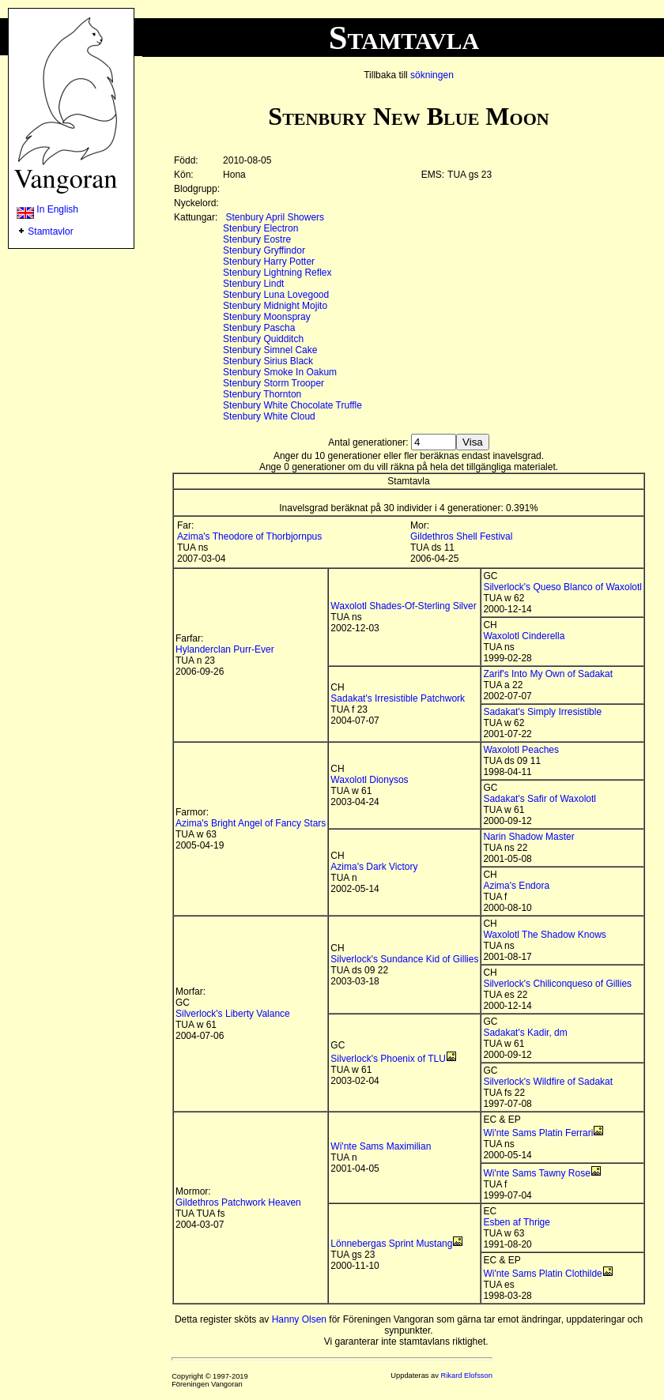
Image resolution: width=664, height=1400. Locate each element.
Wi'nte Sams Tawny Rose (536, 1173)
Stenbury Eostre (257, 239)
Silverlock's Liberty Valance (232, 1013)
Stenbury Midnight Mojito (275, 305)
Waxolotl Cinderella (523, 636)
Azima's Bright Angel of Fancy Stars (250, 823)
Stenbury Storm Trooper (273, 383)
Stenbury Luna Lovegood (276, 294)
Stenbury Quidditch (263, 338)
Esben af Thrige (516, 1222)
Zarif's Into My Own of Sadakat (548, 673)
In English (47, 209)
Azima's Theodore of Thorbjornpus (249, 536)
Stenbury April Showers (274, 217)
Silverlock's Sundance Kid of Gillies (404, 959)
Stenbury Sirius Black (268, 361)
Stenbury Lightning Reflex (277, 272)
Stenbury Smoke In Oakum (280, 372)
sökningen (432, 75)
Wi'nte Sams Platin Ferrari (538, 1132)
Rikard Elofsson (466, 1375)
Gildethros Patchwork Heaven (238, 1202)
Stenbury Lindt (253, 283)
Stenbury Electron (260, 228)
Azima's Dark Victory (373, 866)
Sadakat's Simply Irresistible (542, 711)
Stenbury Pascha (259, 327)
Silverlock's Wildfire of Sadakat (548, 1081)
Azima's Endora (516, 885)
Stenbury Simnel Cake (270, 350)
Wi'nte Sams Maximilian (380, 1146)
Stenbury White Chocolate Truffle (292, 405)
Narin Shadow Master (528, 836)
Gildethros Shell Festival (461, 536)
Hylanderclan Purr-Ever (224, 649)
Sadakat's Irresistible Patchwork (397, 698)
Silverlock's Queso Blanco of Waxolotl (562, 587)
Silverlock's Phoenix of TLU (387, 1058)
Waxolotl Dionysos (369, 779)
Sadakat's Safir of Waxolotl (539, 798)
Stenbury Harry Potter (269, 261)
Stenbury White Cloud (269, 416)
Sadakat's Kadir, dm (525, 1032)
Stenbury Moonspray (267, 316)
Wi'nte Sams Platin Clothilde (542, 1273)
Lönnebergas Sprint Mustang (391, 1243)
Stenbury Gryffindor (264, 250)
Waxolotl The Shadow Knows (544, 934)
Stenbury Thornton (262, 394)
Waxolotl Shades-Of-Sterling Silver (403, 606)
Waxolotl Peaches (521, 749)
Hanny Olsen (299, 1319)
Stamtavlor (50, 231)
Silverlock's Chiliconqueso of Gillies (557, 983)
